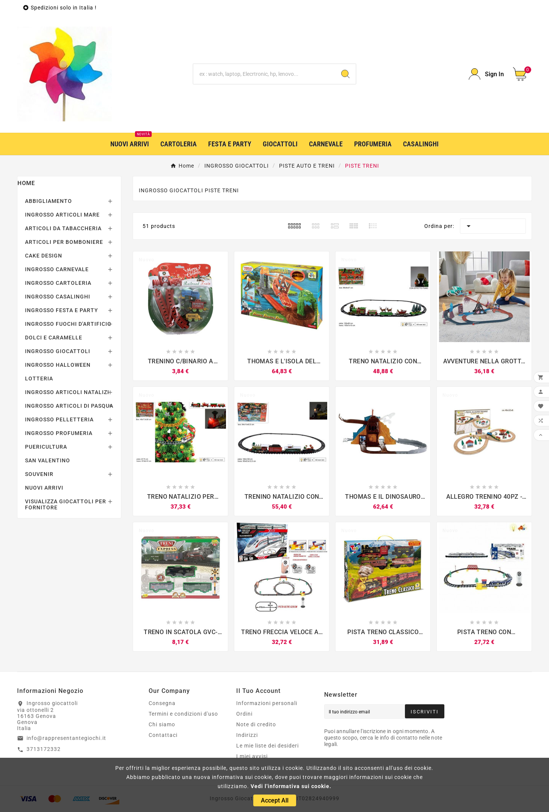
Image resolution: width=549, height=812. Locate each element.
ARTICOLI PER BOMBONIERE (64, 242)
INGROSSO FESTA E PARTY (61, 310)
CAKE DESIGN (43, 256)
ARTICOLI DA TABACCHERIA (63, 228)
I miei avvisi (252, 756)
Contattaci (163, 735)
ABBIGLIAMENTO (48, 201)
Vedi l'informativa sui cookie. (291, 786)
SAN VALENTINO (47, 460)
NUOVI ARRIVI (44, 488)
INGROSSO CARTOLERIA (58, 283)
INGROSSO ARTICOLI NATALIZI (67, 392)
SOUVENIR (39, 474)
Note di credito (256, 724)
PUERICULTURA (46, 447)
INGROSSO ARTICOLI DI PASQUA (69, 406)
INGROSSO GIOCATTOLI (57, 351)
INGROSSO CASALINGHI (57, 297)
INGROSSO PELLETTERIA (59, 419)
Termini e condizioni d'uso (183, 714)
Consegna (162, 703)
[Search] (345, 74)
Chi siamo (162, 724)
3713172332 (44, 749)
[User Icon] (486, 74)
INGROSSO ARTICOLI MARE (62, 215)
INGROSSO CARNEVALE (57, 269)
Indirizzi (247, 735)
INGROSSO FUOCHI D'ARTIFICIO (68, 324)
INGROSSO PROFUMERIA (59, 433)
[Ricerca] (264, 74)
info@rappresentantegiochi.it (66, 738)
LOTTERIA (39, 378)
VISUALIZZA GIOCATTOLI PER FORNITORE (65, 504)
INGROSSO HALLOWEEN (58, 365)
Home (26, 183)
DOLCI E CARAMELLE (53, 338)
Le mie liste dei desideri (267, 746)
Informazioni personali (266, 703)
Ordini (244, 714)
